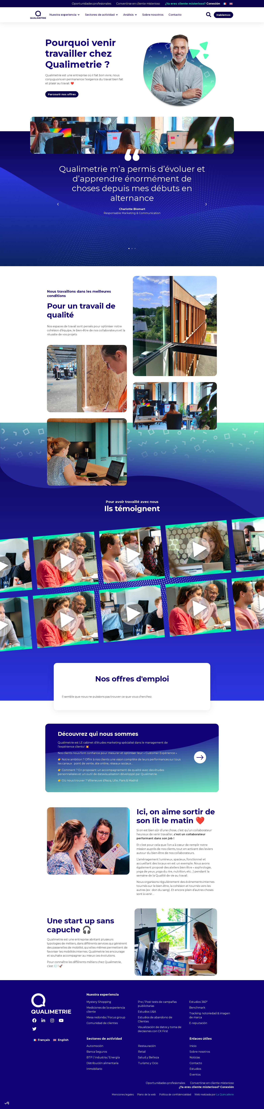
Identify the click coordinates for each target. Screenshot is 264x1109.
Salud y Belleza (148, 1057)
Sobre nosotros (200, 1051)
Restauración (147, 1046)
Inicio (193, 1046)
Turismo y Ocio (148, 1063)
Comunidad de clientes (102, 1023)
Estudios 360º (198, 1002)
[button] (128, 248)
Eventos (195, 1074)
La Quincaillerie (225, 1094)
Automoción (95, 1046)
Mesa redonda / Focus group (106, 1017)
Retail (142, 1051)
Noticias (195, 1057)
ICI (55, 966)
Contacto (196, 1063)
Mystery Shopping (99, 1002)
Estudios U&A (147, 1011)
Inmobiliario (94, 1068)
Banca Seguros (97, 1051)
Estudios (195, 1068)
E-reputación (198, 1023)
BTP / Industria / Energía (103, 1057)
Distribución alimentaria (102, 1063)
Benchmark (197, 1007)
